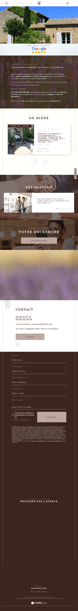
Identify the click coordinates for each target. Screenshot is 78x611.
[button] (44, 161)
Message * (19, 400)
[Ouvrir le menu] (67, 3)
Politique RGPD (54, 598)
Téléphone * (20, 378)
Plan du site (27, 598)
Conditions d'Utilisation (54, 441)
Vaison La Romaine (39, 94)
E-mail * (18, 389)
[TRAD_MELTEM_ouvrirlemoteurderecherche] (6, 3)
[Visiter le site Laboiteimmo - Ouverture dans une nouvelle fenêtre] (39, 605)
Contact (75, 174)
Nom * (16, 355)
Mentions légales (35, 598)
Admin (42, 598)
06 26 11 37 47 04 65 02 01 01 (24, 318)
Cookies (61, 598)
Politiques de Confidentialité (38, 441)
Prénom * (18, 367)
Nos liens (47, 598)
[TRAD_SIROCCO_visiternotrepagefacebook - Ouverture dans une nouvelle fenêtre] (18, 344)
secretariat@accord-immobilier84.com (34, 324)
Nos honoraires (19, 598)
